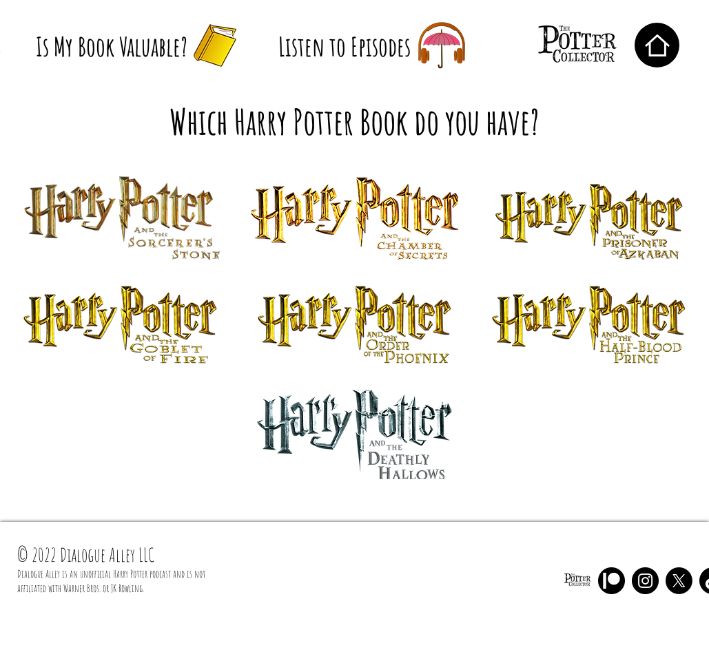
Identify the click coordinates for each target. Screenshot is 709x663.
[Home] (657, 45)
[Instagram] (645, 580)
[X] (679, 580)
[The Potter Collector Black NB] (577, 580)
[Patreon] (611, 580)
